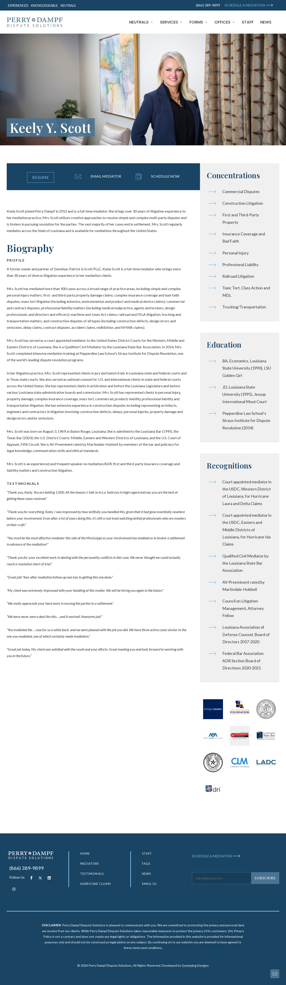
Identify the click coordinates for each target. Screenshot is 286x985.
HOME (85, 853)
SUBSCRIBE (265, 878)
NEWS (146, 873)
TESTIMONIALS (92, 873)
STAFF (147, 853)
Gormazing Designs (195, 965)
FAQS (146, 863)
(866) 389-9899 (208, 5)
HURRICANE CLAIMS (95, 884)
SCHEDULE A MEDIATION (245, 5)
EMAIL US (149, 884)
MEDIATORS (89, 863)
